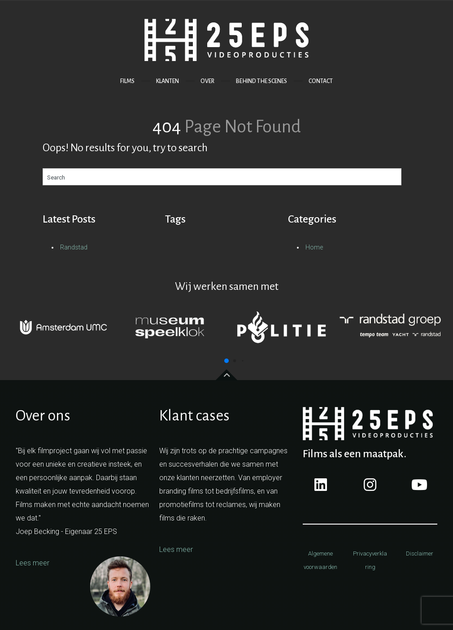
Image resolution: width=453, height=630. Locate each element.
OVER (207, 81)
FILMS (127, 81)
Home (314, 247)
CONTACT (321, 81)
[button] (226, 361)
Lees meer (32, 563)
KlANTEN (167, 81)
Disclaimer (419, 553)
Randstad (73, 247)
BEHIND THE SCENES (261, 81)
